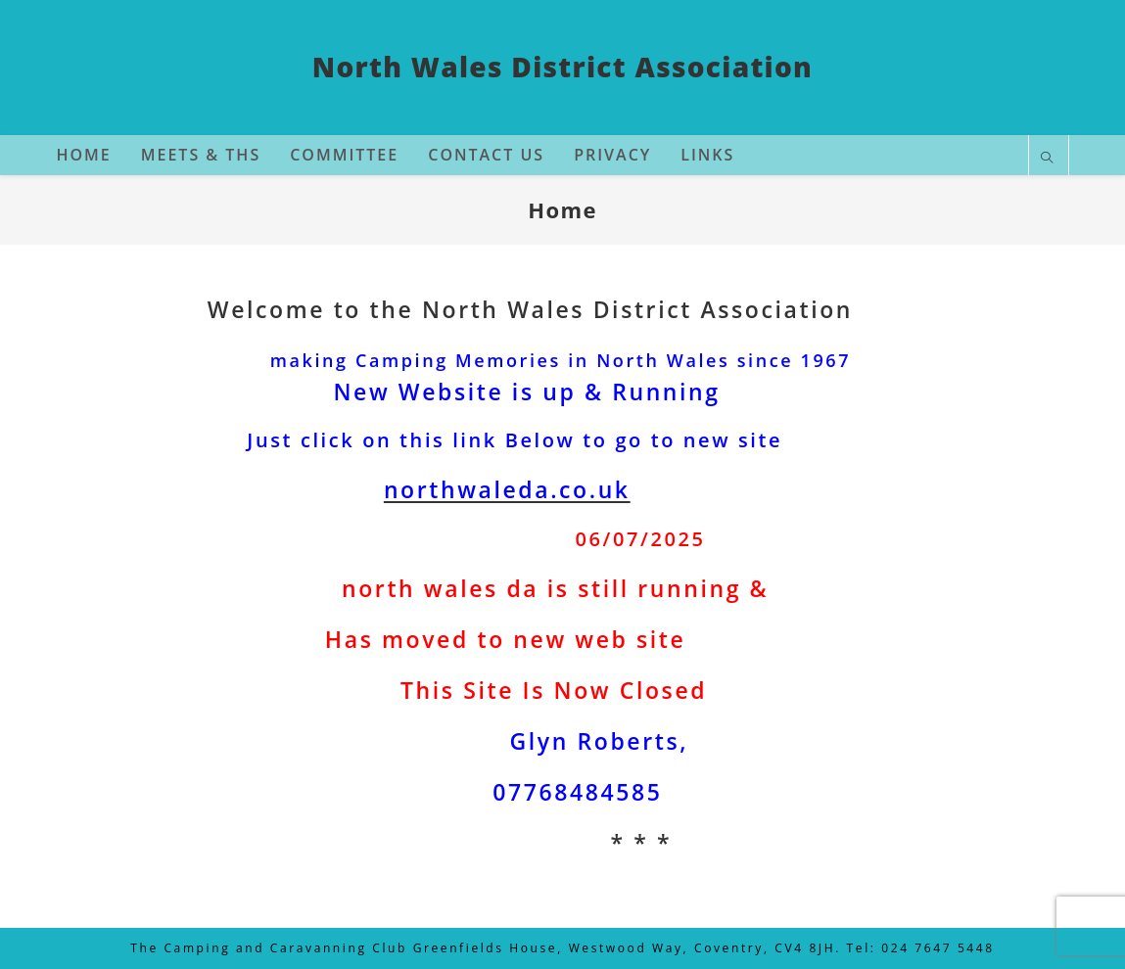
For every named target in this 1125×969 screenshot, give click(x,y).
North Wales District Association (562, 66)
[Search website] (1048, 158)
